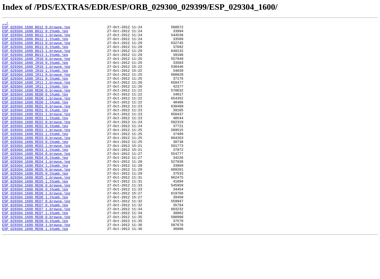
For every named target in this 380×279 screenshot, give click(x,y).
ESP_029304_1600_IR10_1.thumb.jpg (35, 80)
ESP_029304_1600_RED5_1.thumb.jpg (35, 213)
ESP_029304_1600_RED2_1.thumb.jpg (35, 156)
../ (5, 23)
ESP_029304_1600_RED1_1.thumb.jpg (35, 137)
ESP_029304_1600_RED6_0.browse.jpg (36, 218)
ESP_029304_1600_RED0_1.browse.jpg (36, 114)
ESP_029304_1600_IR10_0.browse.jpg (36, 66)
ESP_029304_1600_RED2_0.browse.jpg (36, 142)
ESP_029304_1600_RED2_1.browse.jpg (36, 152)
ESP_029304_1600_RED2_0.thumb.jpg (35, 147)
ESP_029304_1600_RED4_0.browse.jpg (36, 180)
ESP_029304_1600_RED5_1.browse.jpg (36, 208)
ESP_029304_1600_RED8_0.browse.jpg (36, 256)
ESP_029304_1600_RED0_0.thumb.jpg (35, 109)
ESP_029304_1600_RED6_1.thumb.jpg (35, 232)
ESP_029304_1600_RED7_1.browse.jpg (36, 246)
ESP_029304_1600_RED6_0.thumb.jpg (35, 223)
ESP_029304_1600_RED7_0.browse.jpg (36, 237)
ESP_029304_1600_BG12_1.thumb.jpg (35, 42)
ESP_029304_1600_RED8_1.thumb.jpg (35, 270)
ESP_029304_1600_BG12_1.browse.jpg (36, 38)
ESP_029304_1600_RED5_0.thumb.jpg (35, 204)
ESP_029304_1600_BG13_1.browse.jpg (36, 57)
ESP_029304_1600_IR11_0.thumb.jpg (35, 90)
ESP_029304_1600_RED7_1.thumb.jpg (35, 251)
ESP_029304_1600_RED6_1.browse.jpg (36, 227)
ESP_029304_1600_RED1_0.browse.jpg (36, 123)
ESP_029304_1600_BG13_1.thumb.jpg (35, 61)
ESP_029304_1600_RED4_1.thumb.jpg (35, 194)
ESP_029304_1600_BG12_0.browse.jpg (36, 28)
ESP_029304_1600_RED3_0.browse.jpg (36, 161)
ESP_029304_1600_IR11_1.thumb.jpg (35, 99)
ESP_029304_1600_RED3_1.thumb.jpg (35, 175)
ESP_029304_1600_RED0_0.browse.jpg (36, 104)
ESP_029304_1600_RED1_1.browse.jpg (36, 133)
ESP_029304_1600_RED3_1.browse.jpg (36, 171)
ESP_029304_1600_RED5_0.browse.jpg (36, 199)
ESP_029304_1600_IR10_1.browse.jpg (36, 76)
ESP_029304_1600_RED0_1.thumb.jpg (35, 118)
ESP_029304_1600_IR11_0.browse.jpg (36, 85)
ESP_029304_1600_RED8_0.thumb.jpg (35, 261)
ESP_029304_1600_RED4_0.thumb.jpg (35, 185)
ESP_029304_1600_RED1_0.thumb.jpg (35, 128)
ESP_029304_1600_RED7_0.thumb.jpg (35, 242)
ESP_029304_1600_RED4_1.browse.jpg (36, 189)
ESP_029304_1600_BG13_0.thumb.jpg (35, 52)
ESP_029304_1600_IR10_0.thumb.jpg (35, 71)
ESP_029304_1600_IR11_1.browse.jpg (36, 95)
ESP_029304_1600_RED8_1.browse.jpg (36, 265)
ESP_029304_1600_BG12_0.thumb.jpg (35, 33)
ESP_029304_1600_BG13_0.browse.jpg (36, 47)
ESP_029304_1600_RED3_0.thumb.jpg (35, 166)
